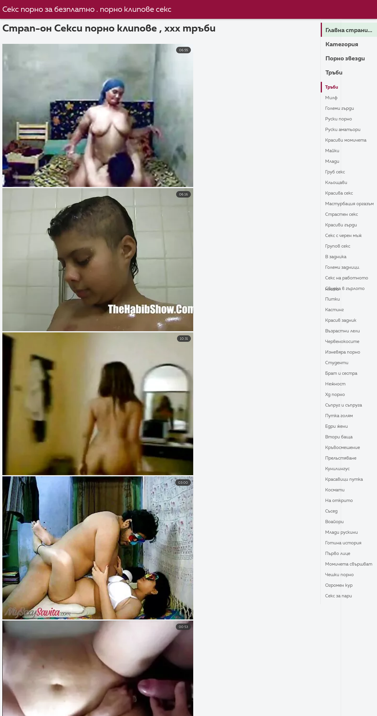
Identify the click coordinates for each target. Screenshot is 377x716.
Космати (335, 490)
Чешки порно (340, 575)
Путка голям (340, 416)
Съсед (332, 511)
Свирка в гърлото (346, 288)
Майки (332, 151)
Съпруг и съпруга (345, 405)
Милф (331, 98)
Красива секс (340, 193)
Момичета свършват (337, 565)
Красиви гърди (342, 225)
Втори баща (340, 437)
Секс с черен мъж (344, 235)
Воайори (335, 522)
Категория (343, 44)
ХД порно (335, 394)
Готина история (344, 543)
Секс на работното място (348, 279)
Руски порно (339, 119)
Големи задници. (343, 267)
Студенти (337, 363)
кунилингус (338, 469)
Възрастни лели (344, 331)
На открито (340, 500)
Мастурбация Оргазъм (341, 205)
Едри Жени (337, 426)
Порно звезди (347, 58)
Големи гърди (340, 108)
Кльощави (337, 182)
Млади (332, 161)
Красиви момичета (347, 140)
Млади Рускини (342, 532)
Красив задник (341, 320)
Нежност (336, 384)
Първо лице (338, 553)
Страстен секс (343, 214)
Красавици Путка (345, 479)
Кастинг (335, 310)
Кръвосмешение (344, 447)
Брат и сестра (342, 373)
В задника (336, 257)
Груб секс (335, 172)
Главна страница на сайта (351, 30)
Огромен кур (340, 585)
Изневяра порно (344, 352)
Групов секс (338, 246)
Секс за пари (339, 596)
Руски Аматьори (344, 129)
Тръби (334, 72)
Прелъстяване (342, 458)
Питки (332, 299)
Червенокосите (343, 341)
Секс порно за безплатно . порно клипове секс (88, 10)
